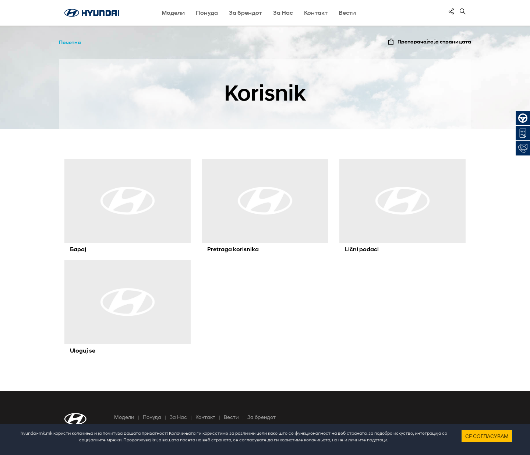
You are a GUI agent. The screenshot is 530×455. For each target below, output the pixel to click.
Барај (78, 249)
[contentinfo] (451, 11)
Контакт (205, 417)
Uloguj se (82, 350)
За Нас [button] (283, 12)
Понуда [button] (207, 12)
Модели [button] (173, 12)
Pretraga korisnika (233, 249)
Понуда (152, 417)
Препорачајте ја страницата (434, 41)
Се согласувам (487, 436)
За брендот (261, 417)
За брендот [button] (245, 12)
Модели (124, 417)
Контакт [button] (316, 12)
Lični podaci (362, 249)
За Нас (178, 417)
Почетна (70, 42)
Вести (347, 12)
